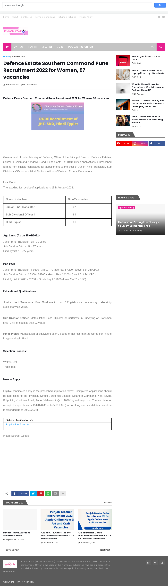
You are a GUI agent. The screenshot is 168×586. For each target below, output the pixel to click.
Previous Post (12, 549)
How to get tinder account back (146, 58)
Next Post (105, 549)
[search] (77, 5)
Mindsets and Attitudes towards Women (16, 534)
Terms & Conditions (45, 17)
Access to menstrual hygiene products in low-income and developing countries (148, 103)
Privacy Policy (85, 17)
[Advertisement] (57, 464)
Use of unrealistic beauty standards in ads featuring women (147, 119)
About (15, 17)
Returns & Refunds (67, 17)
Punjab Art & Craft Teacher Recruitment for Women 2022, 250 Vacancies (57, 535)
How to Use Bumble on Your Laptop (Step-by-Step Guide (148, 72)
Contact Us (26, 17)
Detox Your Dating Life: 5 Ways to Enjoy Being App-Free (138, 224)
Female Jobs (18, 56)
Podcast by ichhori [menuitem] (80, 46)
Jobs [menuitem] (60, 46)
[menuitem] (7, 47)
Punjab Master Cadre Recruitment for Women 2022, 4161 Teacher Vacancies (94, 535)
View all (108, 502)
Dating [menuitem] (18, 46)
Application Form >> (17, 424)
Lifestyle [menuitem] (47, 46)
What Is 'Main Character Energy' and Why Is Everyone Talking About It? (148, 87)
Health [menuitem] (32, 46)
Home (6, 17)
